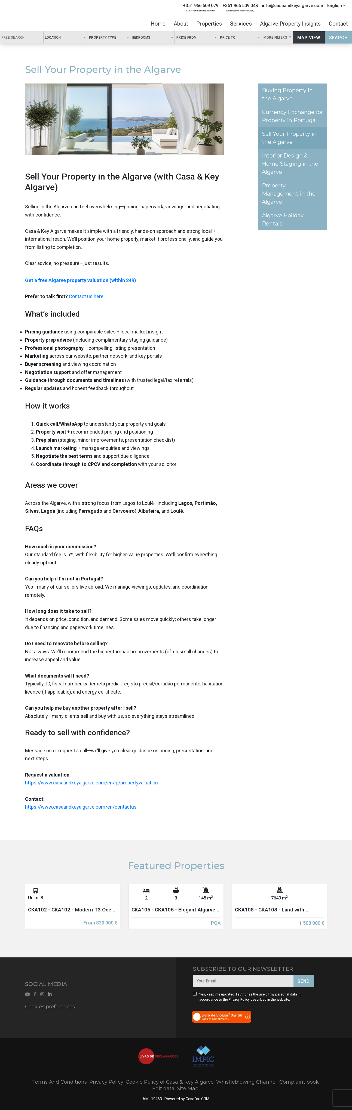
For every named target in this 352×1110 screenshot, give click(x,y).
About (181, 23)
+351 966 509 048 (240, 5)
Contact (338, 23)
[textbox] (63, 37)
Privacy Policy (239, 999)
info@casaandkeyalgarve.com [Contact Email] (292, 5)
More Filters (276, 37)
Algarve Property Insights (290, 23)
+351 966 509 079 (200, 5)
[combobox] (65, 37)
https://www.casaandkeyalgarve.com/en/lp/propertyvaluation (91, 783)
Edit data (163, 1089)
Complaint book (299, 1082)
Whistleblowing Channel (246, 1082)
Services (241, 23)
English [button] (334, 5)
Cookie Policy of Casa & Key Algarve (170, 1082)
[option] (72, 910)
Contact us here (86, 296)
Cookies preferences (50, 1007)
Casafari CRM (197, 1099)
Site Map (187, 1089)
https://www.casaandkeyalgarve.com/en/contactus (81, 807)
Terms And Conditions (59, 1082)
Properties (209, 23)
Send (304, 981)
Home (158, 23)
